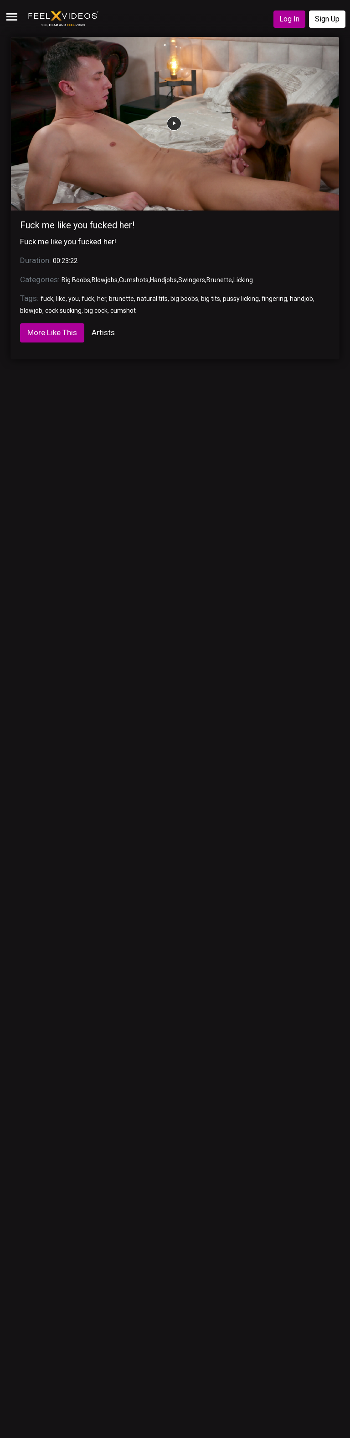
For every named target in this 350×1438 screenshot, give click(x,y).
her (101, 298)
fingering (274, 298)
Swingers (191, 280)
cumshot (123, 310)
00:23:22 (65, 260)
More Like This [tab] (52, 332)
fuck (47, 298)
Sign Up (327, 19)
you (73, 298)
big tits (210, 298)
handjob (301, 298)
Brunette (219, 280)
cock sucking (63, 310)
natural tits (152, 298)
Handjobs (163, 280)
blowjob (31, 310)
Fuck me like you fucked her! (77, 225)
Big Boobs (76, 280)
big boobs (184, 298)
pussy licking (241, 298)
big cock (96, 310)
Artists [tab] (103, 332)
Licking (243, 280)
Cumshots (134, 280)
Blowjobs (105, 280)
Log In (289, 19)
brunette (121, 298)
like (61, 298)
